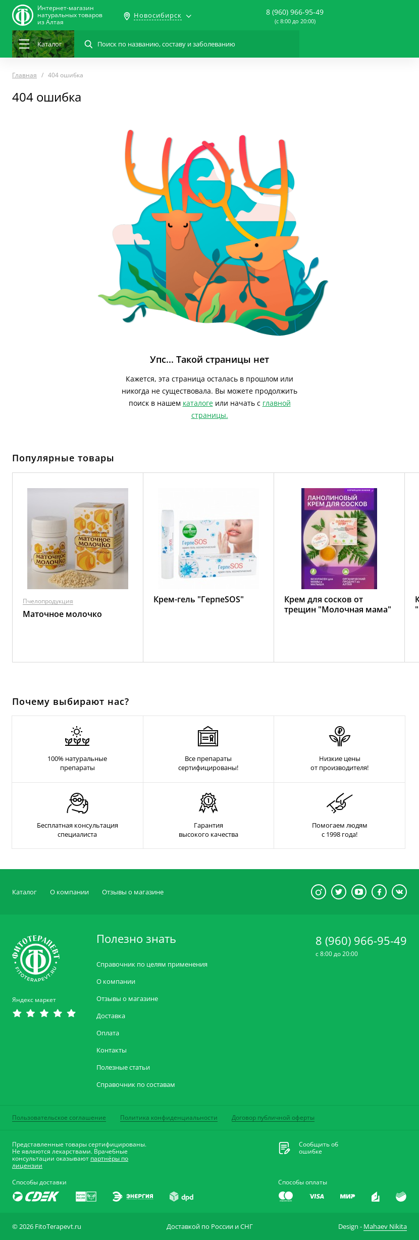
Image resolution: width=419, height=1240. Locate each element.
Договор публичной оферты (273, 1117)
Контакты (111, 1050)
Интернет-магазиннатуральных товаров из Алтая (69, 15)
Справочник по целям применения (151, 964)
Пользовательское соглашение (59, 1117)
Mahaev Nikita (385, 1226)
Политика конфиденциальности (169, 1117)
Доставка (110, 1016)
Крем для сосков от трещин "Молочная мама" (337, 604)
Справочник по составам (135, 1084)
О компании (69, 891)
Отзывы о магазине (133, 891)
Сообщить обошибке (318, 1148)
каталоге (198, 403)
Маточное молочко (62, 613)
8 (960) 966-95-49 (295, 12)
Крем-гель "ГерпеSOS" (198, 599)
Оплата (107, 1033)
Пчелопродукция (48, 601)
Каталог (24, 891)
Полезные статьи (123, 1067)
